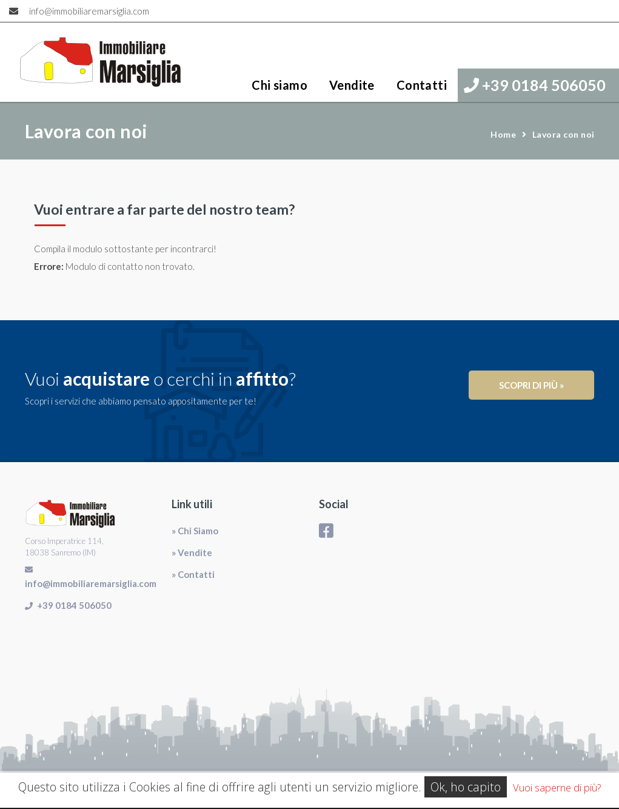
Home (503, 134)
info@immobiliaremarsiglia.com (89, 10)
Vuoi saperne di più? (557, 787)
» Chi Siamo (195, 530)
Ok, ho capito (465, 787)
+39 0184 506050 (535, 85)
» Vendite (192, 552)
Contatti (421, 85)
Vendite (352, 85)
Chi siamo (279, 85)
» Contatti (193, 574)
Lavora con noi (563, 134)
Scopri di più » (531, 385)
